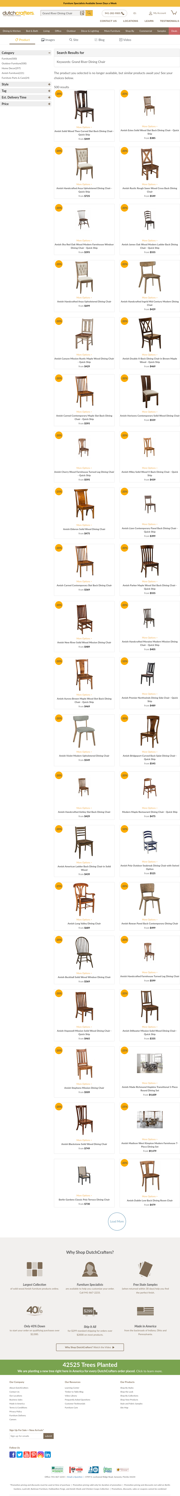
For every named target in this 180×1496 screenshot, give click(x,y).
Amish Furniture (13, 73)
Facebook (12, 1454)
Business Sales (15, 1399)
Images (48, 40)
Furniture (9, 58)
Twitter (19, 1454)
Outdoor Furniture (14, 63)
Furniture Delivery (17, 1415)
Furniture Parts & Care (15, 77)
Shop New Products (129, 1399)
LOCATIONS (130, 20)
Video (125, 40)
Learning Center (72, 1387)
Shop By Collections (129, 1395)
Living (46, 30)
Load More (117, 1221)
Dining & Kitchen (12, 30)
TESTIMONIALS (169, 20)
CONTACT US (108, 20)
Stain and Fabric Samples (131, 1403)
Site (74, 40)
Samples (161, 30)
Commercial (146, 30)
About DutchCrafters (18, 1387)
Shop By (129, 30)
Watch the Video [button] (90, 1347)
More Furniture (112, 30)
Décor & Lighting (90, 30)
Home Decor (11, 68)
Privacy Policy (15, 1411)
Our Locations (15, 1395)
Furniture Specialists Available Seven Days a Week (90, 3)
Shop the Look (126, 1391)
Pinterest (34, 1454)
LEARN (149, 20)
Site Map (124, 1407)
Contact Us (14, 1391)
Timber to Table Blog (74, 1391)
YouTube (26, 1454)
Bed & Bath (32, 30)
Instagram (41, 1454)
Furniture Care (71, 1407)
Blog (99, 40)
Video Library (71, 1395)
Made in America (17, 1403)
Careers (12, 1419)
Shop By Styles (127, 1387)
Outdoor (71, 30)
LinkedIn (48, 1454)
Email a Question (74, 1477)
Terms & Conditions (18, 1407)
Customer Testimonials (75, 1403)
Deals (174, 30)
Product (22, 40)
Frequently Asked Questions (77, 1399)
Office (58, 30)
